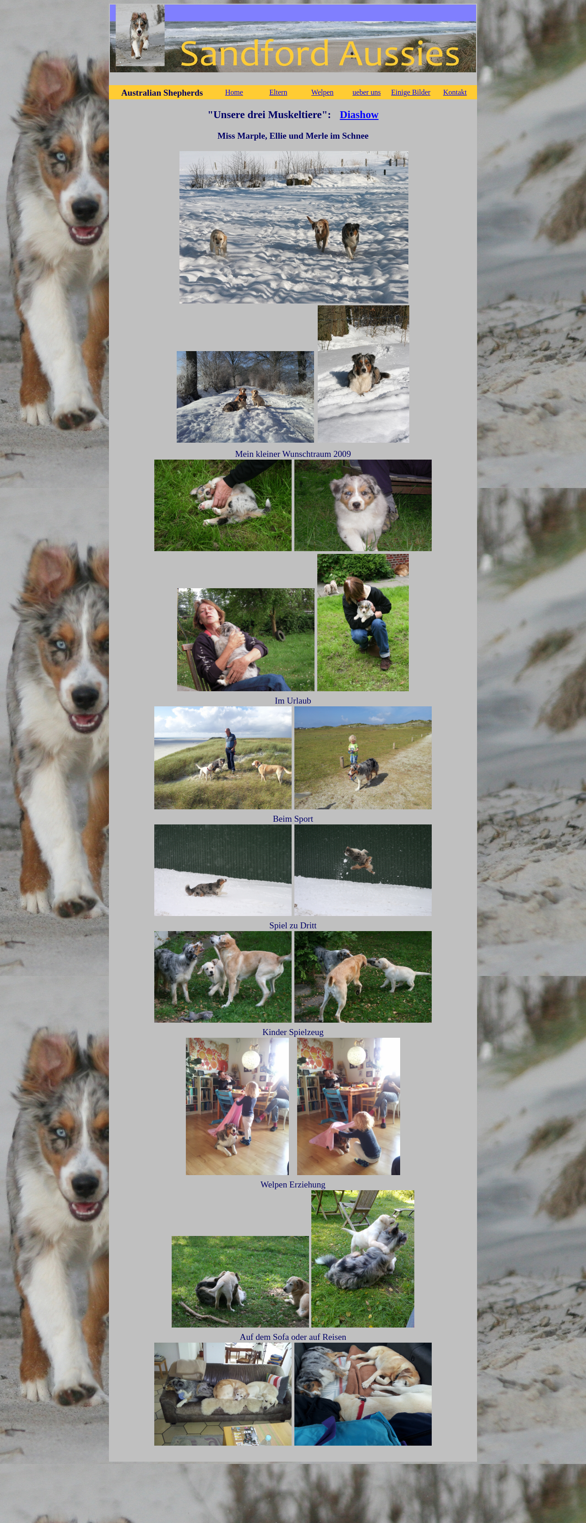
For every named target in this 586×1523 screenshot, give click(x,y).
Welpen (322, 92)
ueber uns (367, 92)
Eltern (278, 92)
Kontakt (455, 92)
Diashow (359, 114)
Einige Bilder (410, 92)
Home (234, 92)
